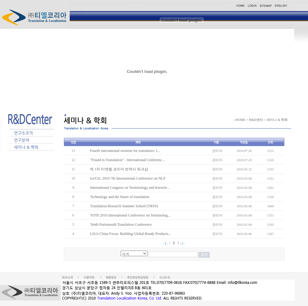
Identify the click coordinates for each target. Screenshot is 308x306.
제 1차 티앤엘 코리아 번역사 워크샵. (119, 169)
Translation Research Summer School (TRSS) (124, 206)
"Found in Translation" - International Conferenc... (127, 160)
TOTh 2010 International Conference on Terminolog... (130, 215)
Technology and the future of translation (119, 197)
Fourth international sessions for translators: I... (125, 151)
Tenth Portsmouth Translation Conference (121, 224)
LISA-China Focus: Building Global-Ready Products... (130, 234)
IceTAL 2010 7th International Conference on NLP (127, 178)
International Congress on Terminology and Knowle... (130, 187)
